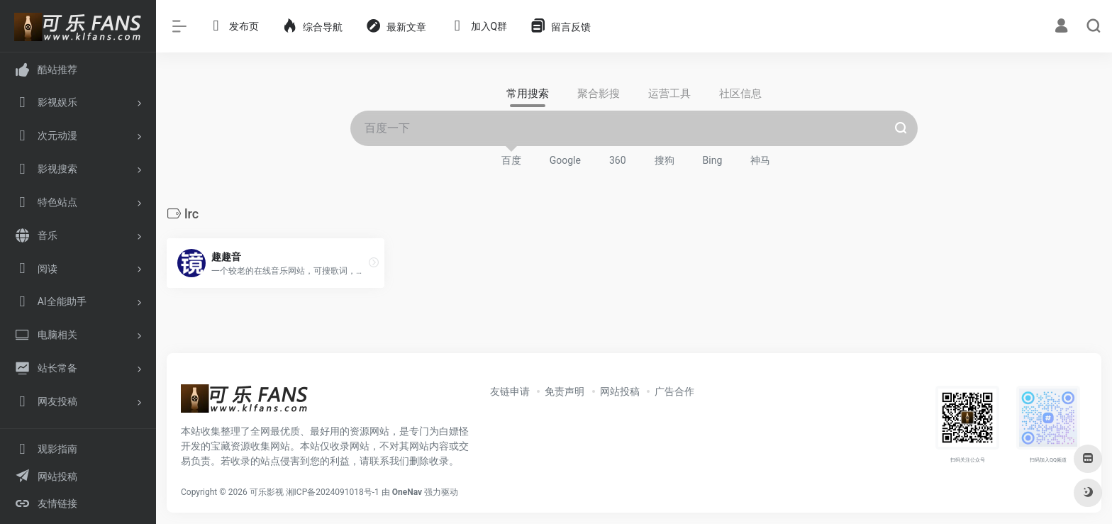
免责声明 (564, 391)
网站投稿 (620, 391)
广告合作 (674, 391)
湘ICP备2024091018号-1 (332, 492)
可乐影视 (267, 492)
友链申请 (510, 391)
